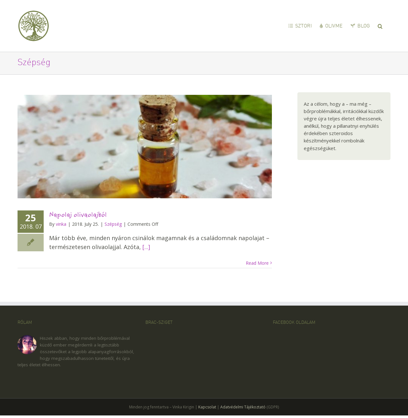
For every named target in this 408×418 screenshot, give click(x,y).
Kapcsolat (207, 407)
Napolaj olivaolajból (78, 214)
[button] (380, 25)
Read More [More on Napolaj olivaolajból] (257, 263)
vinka (61, 224)
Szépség (113, 224)
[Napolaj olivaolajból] (145, 146)
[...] (146, 247)
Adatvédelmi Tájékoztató (243, 407)
